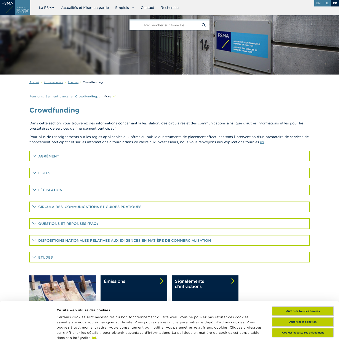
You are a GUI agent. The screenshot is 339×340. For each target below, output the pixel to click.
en (318, 3)
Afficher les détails (72, 331)
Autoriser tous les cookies (303, 276)
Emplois (125, 7)
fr (335, 3)
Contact (147, 7)
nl (327, 3)
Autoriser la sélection (303, 286)
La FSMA (46, 7)
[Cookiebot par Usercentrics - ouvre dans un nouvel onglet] (28, 331)
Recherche (170, 7)
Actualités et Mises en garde (85, 7)
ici (94, 302)
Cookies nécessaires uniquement (303, 297)
